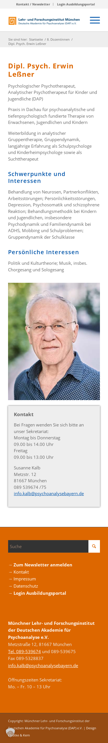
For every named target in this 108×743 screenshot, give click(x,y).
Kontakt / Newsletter (33, 4)
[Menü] (92, 19)
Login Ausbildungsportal (76, 4)
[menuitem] (33, 4)
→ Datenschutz (23, 586)
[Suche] (54, 546)
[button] (10, 732)
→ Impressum (22, 579)
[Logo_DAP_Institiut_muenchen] (45, 19)
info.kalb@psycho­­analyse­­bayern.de (49, 493)
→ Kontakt (18, 572)
